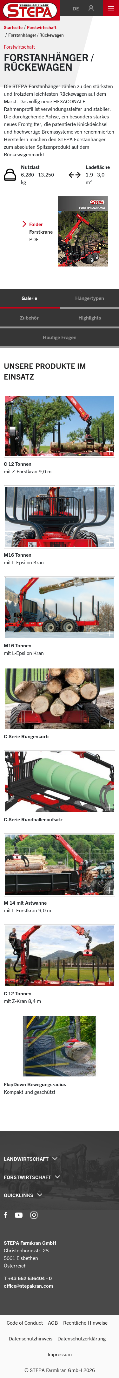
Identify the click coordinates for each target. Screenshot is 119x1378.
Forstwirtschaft (41, 27)
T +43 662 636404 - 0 (28, 1278)
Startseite (13, 27)
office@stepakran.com (28, 1286)
